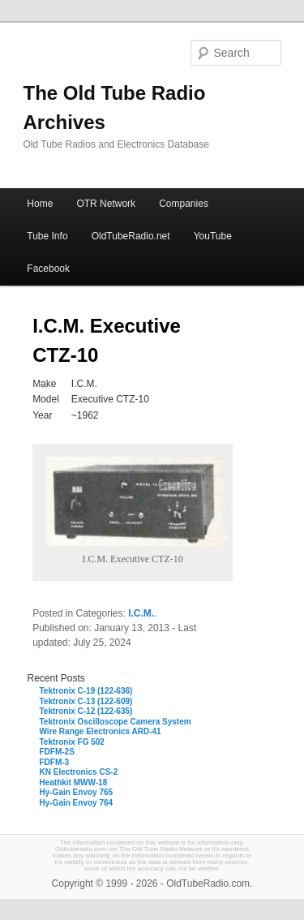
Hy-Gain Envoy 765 (76, 792)
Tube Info (47, 236)
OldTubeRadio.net (131, 236)
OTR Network (105, 203)
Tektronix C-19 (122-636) (86, 690)
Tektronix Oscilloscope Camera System (115, 721)
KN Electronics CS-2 (79, 771)
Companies (183, 203)
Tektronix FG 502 (72, 741)
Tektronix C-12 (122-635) (86, 711)
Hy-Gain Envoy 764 (76, 802)
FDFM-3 (55, 762)
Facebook (48, 268)
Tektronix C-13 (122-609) (86, 701)
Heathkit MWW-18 (74, 782)
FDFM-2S (57, 751)
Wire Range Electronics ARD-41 (100, 731)
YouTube (213, 236)
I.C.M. (141, 613)
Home (40, 203)
